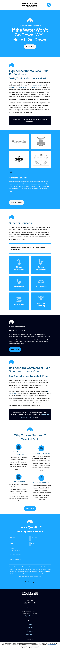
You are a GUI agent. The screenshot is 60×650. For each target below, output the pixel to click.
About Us (30, 627)
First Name (13, 537)
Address (12, 548)
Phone (11, 543)
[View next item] (14, 196)
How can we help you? (16, 559)
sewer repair (22, 87)
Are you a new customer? (16, 554)
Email (32, 543)
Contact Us (30, 47)
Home (30, 624)
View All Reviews (16, 202)
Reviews (30, 631)
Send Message (30, 582)
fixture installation (34, 87)
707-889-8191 (30, 603)
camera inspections (38, 85)
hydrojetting (13, 87)
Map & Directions (30, 616)
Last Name (34, 537)
